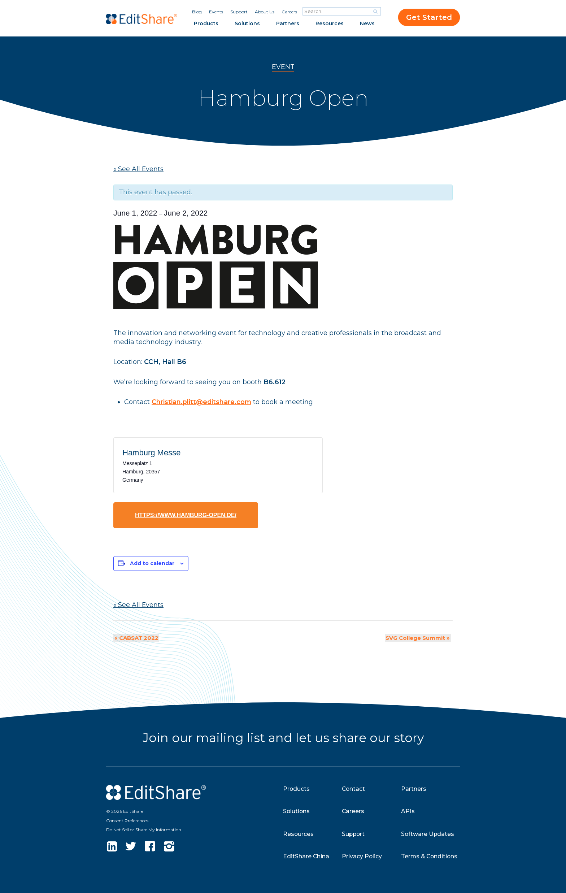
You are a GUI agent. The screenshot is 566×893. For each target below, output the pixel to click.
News (367, 23)
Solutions (247, 23)
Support (239, 11)
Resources (329, 23)
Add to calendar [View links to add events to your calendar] (152, 563)
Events (216, 11)
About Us (264, 11)
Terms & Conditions (430, 856)
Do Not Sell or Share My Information (143, 829)
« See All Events (138, 169)
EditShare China (306, 856)
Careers (289, 11)
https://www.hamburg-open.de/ (185, 515)
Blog (197, 11)
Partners (287, 23)
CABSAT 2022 (135, 637)
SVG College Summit (419, 637)
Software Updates (428, 834)
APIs (408, 811)
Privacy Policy (362, 856)
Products (206, 23)
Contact (354, 788)
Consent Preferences (127, 820)
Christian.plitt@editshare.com (202, 402)
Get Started (429, 17)
